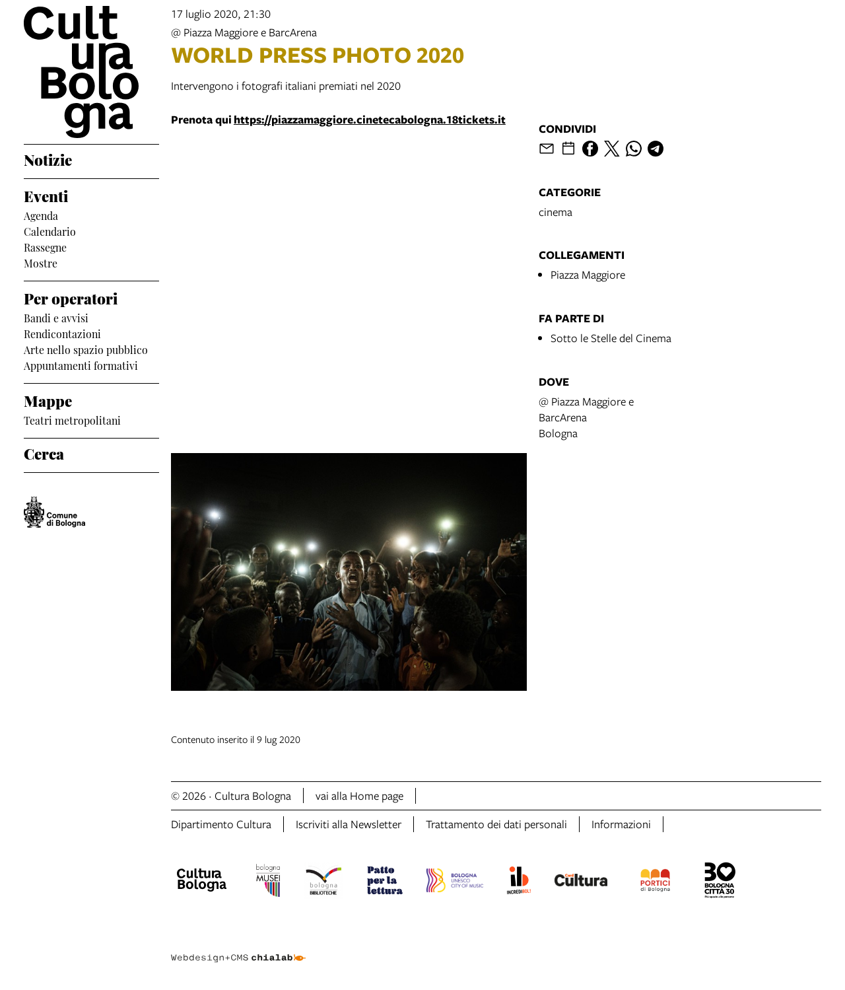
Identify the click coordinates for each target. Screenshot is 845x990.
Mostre (40, 262)
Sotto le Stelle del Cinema (611, 337)
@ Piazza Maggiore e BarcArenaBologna (586, 417)
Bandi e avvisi (56, 317)
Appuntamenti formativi (81, 364)
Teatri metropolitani (72, 419)
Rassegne (45, 246)
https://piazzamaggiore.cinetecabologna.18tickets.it (370, 119)
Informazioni (621, 823)
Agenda (41, 214)
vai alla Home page (359, 795)
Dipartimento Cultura (221, 823)
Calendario (50, 230)
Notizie (48, 158)
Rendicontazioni (62, 332)
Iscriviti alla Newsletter (348, 823)
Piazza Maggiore (588, 274)
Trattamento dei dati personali (496, 823)
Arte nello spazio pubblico (86, 348)
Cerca (44, 452)
